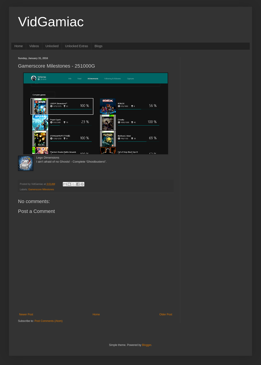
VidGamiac (51, 21)
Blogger (146, 345)
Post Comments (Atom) (48, 321)
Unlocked (51, 46)
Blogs (98, 46)
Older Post (165, 314)
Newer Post (26, 314)
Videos (34, 46)
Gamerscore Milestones (41, 189)
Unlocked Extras (76, 46)
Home (18, 46)
